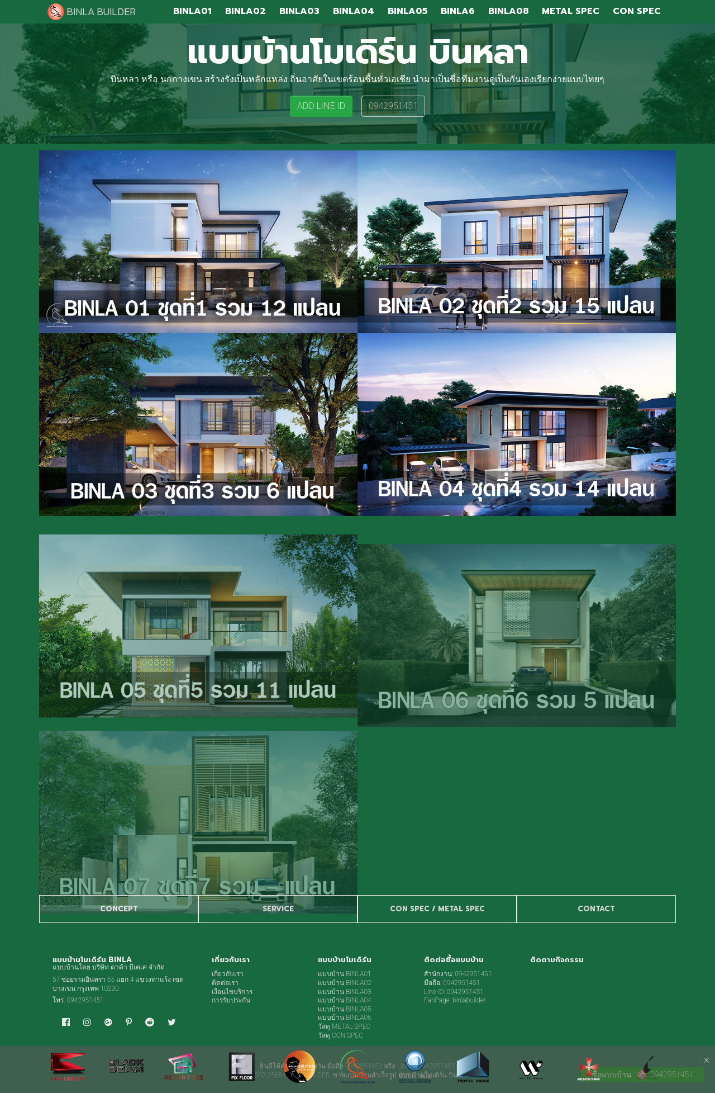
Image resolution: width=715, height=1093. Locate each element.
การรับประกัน (231, 1000)
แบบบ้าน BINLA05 (344, 1009)
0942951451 (393, 106)
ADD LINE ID (321, 106)
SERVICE (278, 908)
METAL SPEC (461, 908)
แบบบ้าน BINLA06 (344, 1017)
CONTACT (596, 908)
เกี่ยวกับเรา (228, 974)
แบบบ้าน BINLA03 (344, 992)
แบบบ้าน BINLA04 (344, 1000)
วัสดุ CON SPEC (340, 1035)
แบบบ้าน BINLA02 (344, 983)
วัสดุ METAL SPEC (344, 1026)
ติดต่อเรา (225, 983)
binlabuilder (469, 1000)
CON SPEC (410, 908)
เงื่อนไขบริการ (232, 992)
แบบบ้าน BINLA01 (344, 974)
